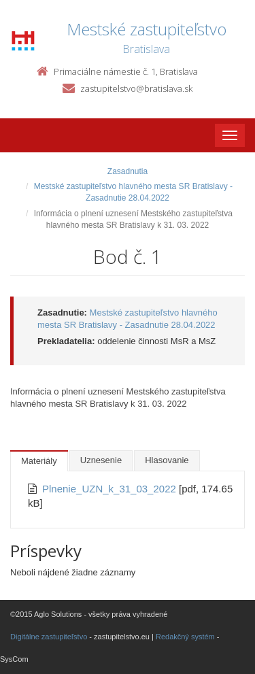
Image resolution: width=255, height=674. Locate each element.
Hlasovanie (166, 460)
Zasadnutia (127, 171)
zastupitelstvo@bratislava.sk (136, 88)
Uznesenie (101, 460)
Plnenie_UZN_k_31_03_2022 (110, 488)
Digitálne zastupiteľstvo (48, 637)
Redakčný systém (185, 637)
